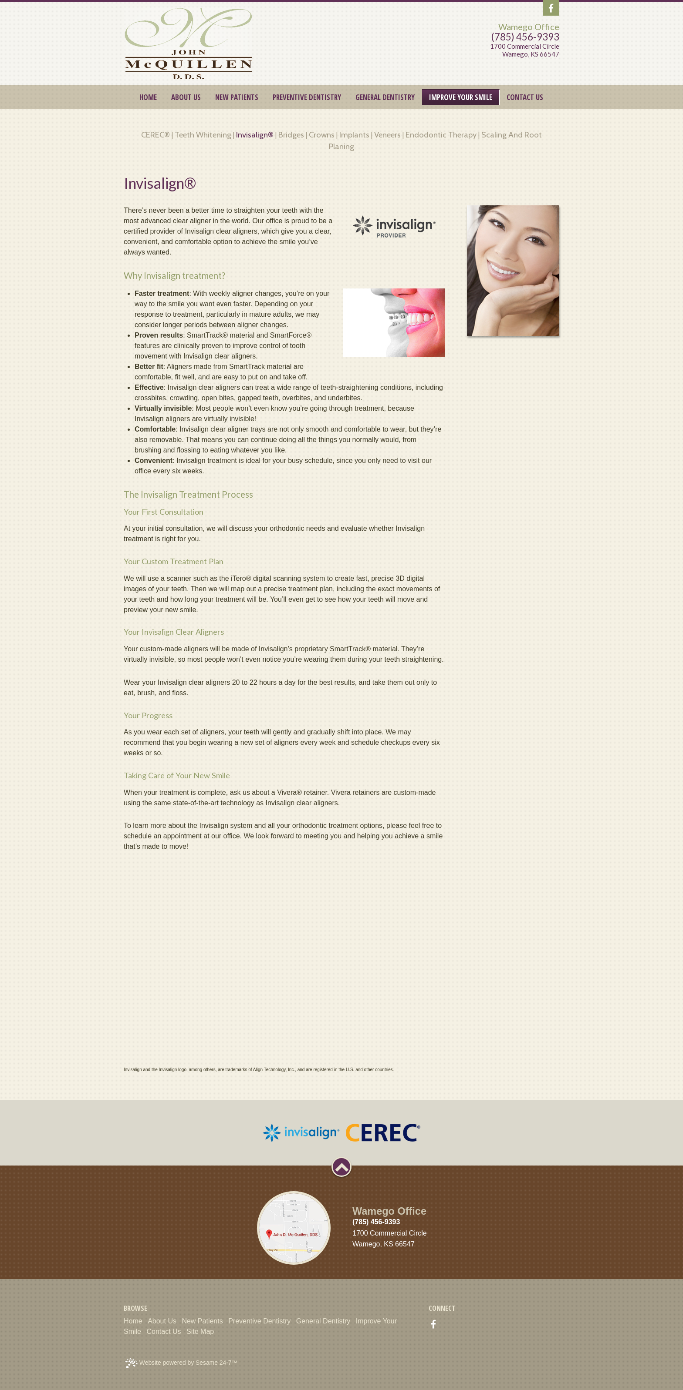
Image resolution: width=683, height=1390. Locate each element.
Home (133, 1321)
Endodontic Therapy (441, 135)
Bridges (291, 135)
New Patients (202, 1321)
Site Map (200, 1331)
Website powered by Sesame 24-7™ (181, 1363)
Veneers (387, 135)
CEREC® (155, 135)
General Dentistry (323, 1321)
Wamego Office (528, 26)
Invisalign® (255, 135)
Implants (354, 135)
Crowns (322, 135)
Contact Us (163, 1331)
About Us (162, 1321)
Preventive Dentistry (259, 1321)
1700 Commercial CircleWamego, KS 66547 (524, 50)
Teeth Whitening (203, 135)
